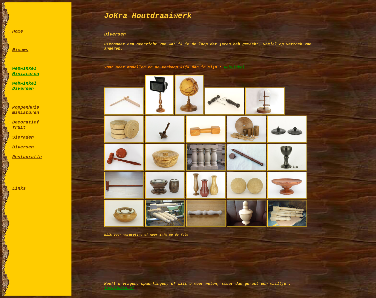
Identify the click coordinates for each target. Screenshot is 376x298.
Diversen (23, 147)
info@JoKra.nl (119, 288)
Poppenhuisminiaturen (25, 110)
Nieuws (20, 50)
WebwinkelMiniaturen (25, 71)
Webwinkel (234, 67)
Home (17, 31)
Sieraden (23, 137)
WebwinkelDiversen (24, 86)
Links (19, 188)
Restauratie (27, 157)
